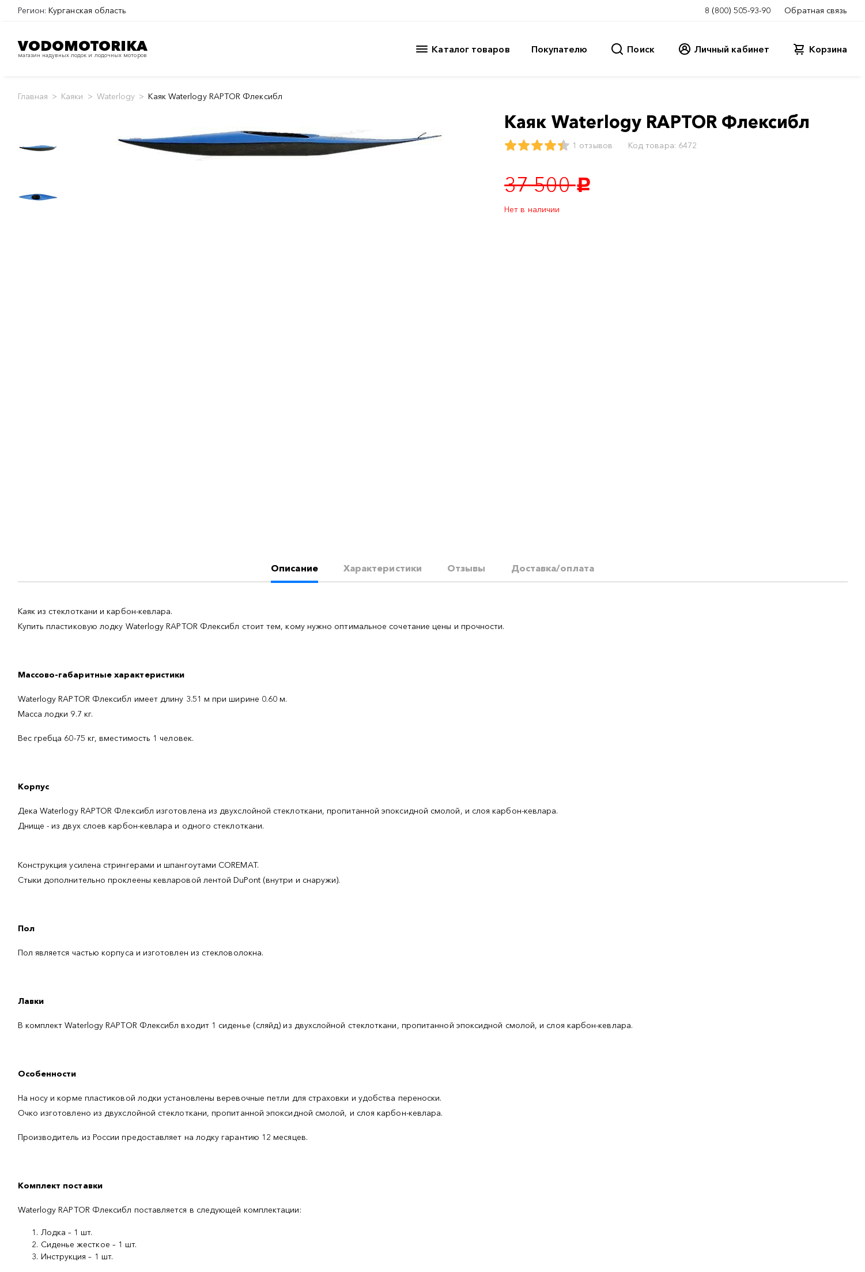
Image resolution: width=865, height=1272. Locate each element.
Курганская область (87, 10)
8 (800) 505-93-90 (737, 10)
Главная (33, 96)
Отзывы (466, 568)
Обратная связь (815, 10)
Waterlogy (116, 96)
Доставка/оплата (552, 568)
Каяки (72, 96)
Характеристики (382, 568)
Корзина (828, 49)
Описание (294, 568)
